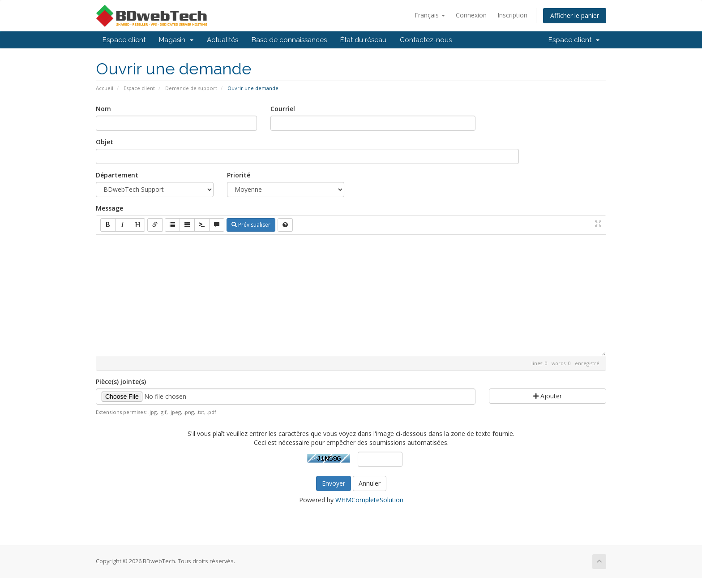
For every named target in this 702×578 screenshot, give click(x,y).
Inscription (512, 15)
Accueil (104, 88)
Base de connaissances (289, 40)
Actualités (222, 40)
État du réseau (363, 40)
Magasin (176, 40)
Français (430, 15)
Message (109, 208)
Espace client (124, 40)
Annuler (370, 483)
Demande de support (191, 88)
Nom (103, 108)
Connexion (471, 15)
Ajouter (547, 396)
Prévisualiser (250, 225)
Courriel (282, 108)
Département (117, 175)
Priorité (238, 175)
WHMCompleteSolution (369, 500)
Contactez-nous (426, 40)
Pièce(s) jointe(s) (121, 381)
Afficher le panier (574, 15)
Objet (104, 142)
